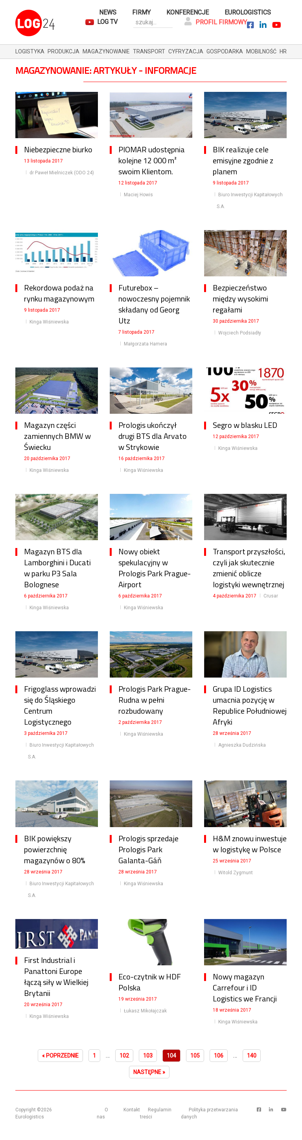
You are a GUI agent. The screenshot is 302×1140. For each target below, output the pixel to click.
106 (218, 1055)
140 (251, 1055)
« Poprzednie (60, 1055)
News (107, 12)
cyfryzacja (185, 51)
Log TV (107, 22)
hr (283, 51)
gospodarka (224, 51)
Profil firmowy (215, 21)
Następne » (149, 1072)
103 (148, 1055)
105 (195, 1055)
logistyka (29, 51)
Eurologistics (248, 12)
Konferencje (187, 12)
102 (124, 1055)
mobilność (261, 51)
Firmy (141, 12)
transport (149, 51)
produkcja (63, 51)
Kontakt (131, 1110)
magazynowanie (106, 51)
